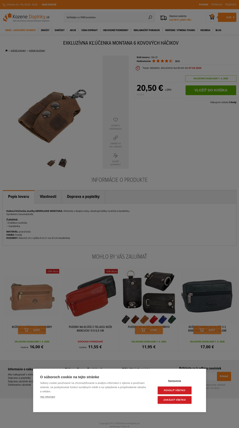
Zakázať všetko (178, 400)
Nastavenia (177, 381)
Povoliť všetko (177, 390)
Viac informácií (47, 397)
